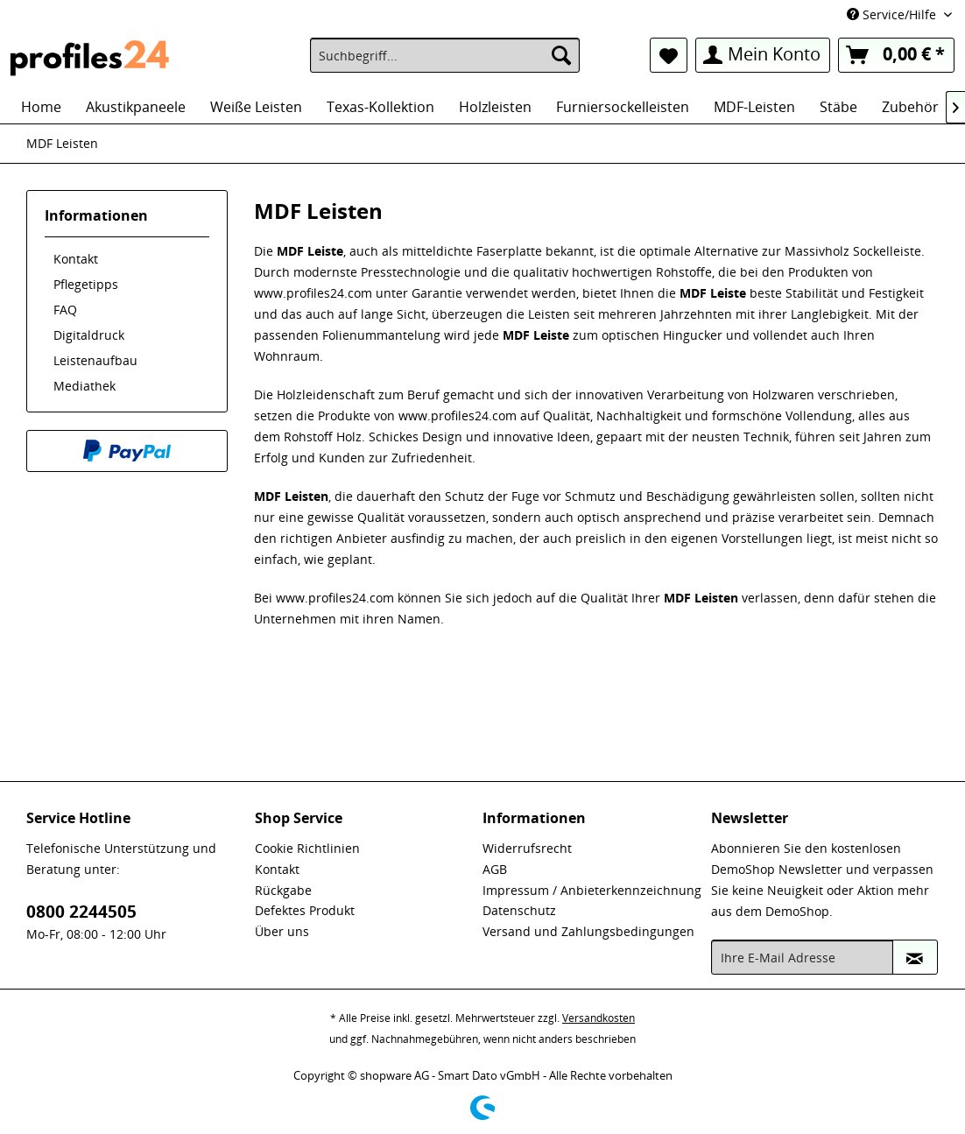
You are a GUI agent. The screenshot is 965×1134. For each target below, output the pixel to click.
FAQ (65, 309)
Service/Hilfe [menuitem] (893, 14)
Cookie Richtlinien (307, 848)
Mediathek (84, 385)
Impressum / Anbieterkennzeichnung (591, 890)
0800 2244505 (81, 911)
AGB (494, 869)
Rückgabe (283, 890)
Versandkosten (598, 1018)
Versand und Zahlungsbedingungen (588, 931)
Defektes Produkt (305, 910)
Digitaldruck (88, 335)
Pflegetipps (85, 284)
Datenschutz (519, 910)
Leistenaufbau (95, 360)
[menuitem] (445, 55)
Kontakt (75, 258)
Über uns (282, 931)
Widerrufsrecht (527, 848)
